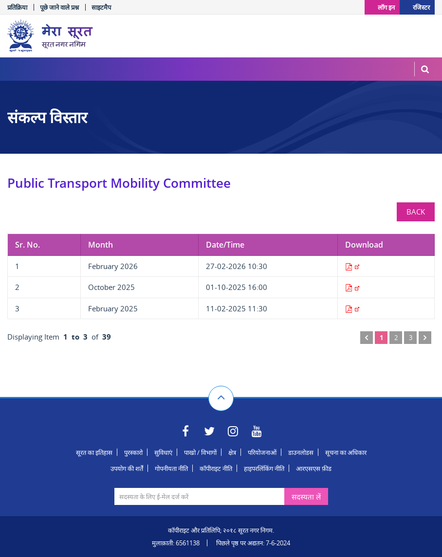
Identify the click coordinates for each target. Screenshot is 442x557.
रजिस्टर (421, 6)
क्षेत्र (232, 452)
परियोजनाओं (262, 452)
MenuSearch (425, 69)
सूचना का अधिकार (346, 452)
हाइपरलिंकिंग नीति (264, 468)
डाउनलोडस (300, 452)
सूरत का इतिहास (94, 452)
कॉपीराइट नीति (216, 468)
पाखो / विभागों (200, 452)
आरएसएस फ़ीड (314, 468)
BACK (415, 211)
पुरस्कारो (133, 452)
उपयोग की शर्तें (126, 468)
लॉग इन (384, 6)
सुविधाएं (163, 452)
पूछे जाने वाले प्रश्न (59, 7)
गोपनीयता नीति (171, 468)
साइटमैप (101, 7)
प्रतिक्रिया (17, 7)
